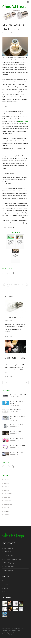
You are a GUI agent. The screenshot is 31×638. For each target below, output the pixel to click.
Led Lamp (6, 490)
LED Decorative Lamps (16, 452)
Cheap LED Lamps (8, 555)
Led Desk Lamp (8, 504)
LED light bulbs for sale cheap (17, 402)
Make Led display (8, 570)
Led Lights (6, 483)
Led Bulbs (6, 515)
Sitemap (6, 588)
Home (5, 580)
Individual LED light (9, 548)
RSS (5, 592)
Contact (6, 584)
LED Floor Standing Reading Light (12, 559)
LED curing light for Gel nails (17, 417)
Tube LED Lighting (9, 563)
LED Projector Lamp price (18, 394)
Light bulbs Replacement (15, 358)
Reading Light (7, 501)
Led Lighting (7, 480)
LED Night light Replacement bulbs (15, 317)
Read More (8, 336)
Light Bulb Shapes (15, 409)
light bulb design (23, 121)
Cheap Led (6, 511)
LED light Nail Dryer (16, 438)
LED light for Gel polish (17, 445)
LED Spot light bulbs (16, 424)
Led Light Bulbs (17, 32)
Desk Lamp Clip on (9, 566)
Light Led (6, 508)
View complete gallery (8, 173)
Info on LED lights (15, 431)
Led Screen (7, 497)
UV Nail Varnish (8, 552)
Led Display (7, 487)
